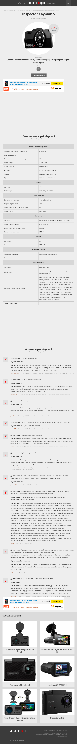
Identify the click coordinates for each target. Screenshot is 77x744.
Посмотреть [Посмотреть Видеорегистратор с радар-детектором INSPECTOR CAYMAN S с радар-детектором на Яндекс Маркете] (57, 83)
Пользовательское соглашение (52, 733)
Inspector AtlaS (57, 718)
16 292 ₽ (46, 83)
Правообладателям (62, 736)
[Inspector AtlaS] (57, 702)
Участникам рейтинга (17, 741)
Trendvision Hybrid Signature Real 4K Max (19, 719)
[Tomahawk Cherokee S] (20, 669)
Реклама (13, 738)
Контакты (64, 730)
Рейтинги (21, 3)
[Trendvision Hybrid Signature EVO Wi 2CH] (20, 634)
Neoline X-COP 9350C (57, 685)
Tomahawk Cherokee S (20, 685)
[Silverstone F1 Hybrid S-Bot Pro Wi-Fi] (57, 634)
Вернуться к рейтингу (38, 75)
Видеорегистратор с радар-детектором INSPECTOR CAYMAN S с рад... (23, 83)
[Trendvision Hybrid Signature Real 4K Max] (20, 702)
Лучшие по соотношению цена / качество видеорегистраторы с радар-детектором (38, 61)
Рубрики (51, 3)
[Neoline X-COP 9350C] (57, 669)
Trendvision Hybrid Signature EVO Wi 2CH (20, 650)
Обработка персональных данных (57, 734)
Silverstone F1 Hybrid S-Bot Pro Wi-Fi (57, 650)
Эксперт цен (36, 3)
